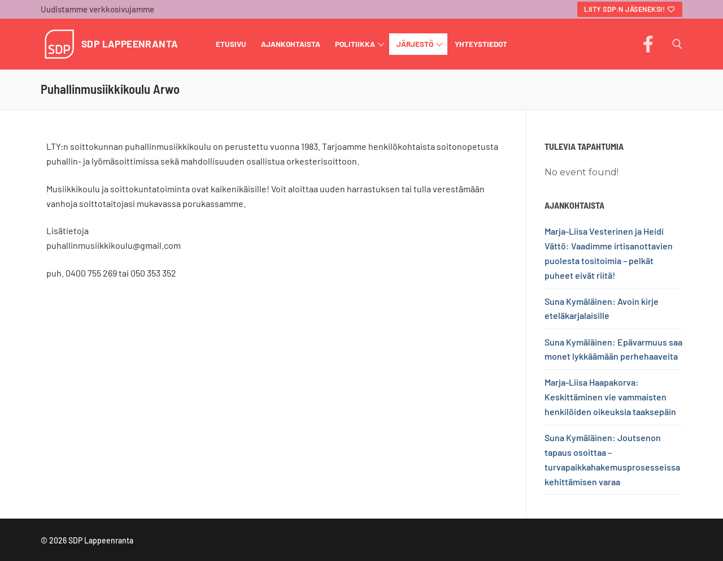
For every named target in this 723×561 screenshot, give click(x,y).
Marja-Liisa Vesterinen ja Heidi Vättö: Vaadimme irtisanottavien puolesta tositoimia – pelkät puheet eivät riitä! (609, 253)
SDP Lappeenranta (129, 44)
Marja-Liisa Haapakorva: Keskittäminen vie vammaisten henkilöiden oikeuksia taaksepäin (610, 397)
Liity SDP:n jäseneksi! (630, 9)
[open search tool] (677, 44)
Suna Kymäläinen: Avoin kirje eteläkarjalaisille (602, 308)
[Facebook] (648, 44)
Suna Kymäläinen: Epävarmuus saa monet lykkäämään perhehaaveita (613, 349)
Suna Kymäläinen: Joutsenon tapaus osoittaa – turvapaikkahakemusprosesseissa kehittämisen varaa (612, 459)
